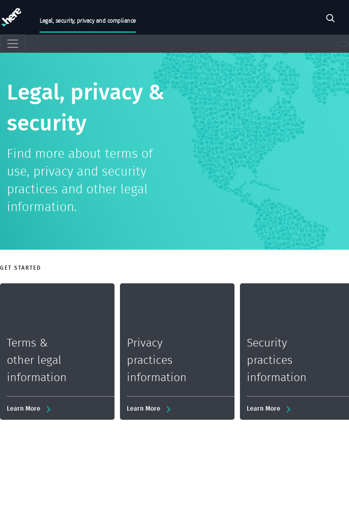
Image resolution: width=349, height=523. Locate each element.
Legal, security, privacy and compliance (88, 20)
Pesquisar (330, 19)
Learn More (23, 408)
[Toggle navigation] (12, 44)
